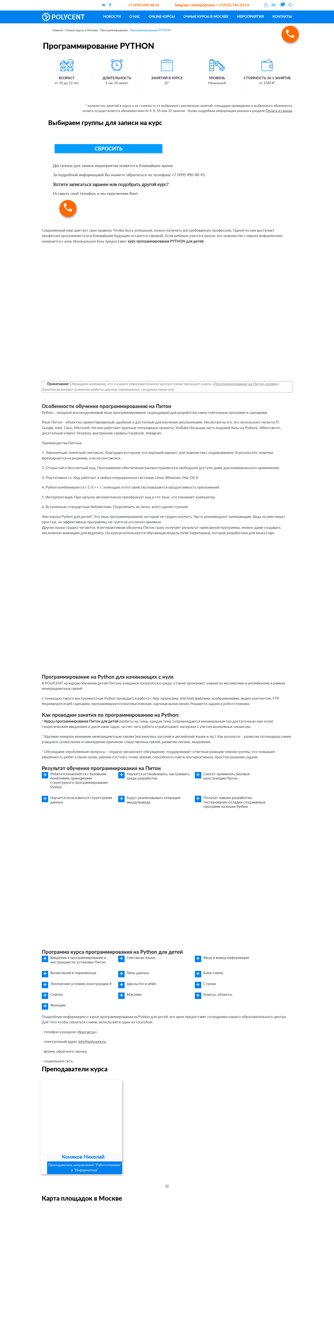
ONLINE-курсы (162, 16)
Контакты (282, 16)
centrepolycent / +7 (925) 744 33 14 (211, 5)
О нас (134, 16)
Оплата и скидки (279, 111)
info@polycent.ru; (92, 1041)
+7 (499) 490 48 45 (143, 5)
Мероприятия (250, 16)
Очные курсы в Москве (205, 16)
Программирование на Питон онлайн (245, 384)
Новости (112, 16)
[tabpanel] (81, 1127)
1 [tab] (167, 1186)
